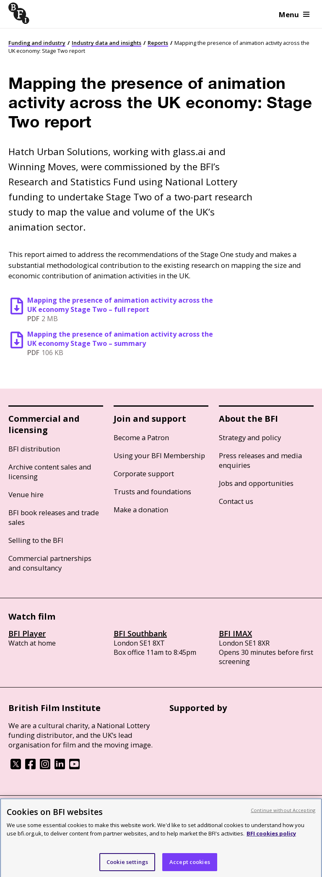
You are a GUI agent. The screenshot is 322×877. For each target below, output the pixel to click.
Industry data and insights (106, 43)
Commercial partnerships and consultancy (49, 563)
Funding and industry (36, 43)
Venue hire (26, 494)
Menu (294, 14)
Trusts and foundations (152, 491)
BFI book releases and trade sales (53, 517)
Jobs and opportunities (256, 483)
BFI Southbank (140, 633)
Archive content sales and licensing (49, 471)
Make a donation (141, 509)
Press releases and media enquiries (260, 460)
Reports (158, 43)
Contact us (236, 501)
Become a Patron (141, 437)
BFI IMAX (235, 633)
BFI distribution (34, 449)
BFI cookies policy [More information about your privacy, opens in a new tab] (271, 840)
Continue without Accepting (283, 816)
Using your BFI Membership (159, 455)
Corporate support (144, 473)
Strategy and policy (250, 437)
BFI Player (27, 633)
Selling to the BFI (35, 540)
